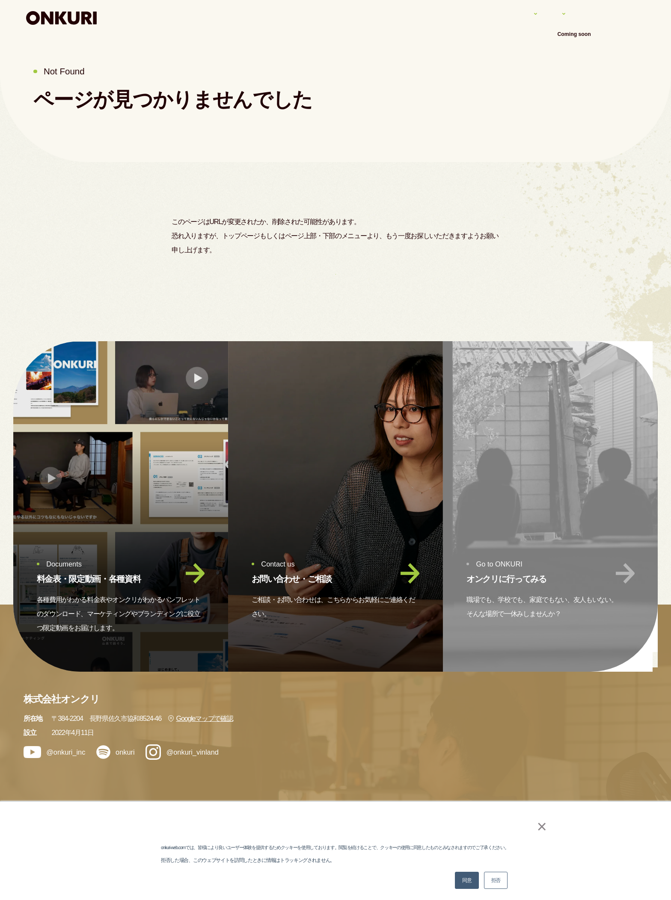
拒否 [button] (495, 880)
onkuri (115, 773)
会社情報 (591, 718)
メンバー (489, 790)
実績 (503, 17)
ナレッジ (542, 17)
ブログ (588, 742)
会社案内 (587, 17)
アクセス (632, 17)
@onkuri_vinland (182, 773)
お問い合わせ (597, 790)
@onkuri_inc (55, 773)
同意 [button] (466, 880)
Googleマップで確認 (200, 739)
